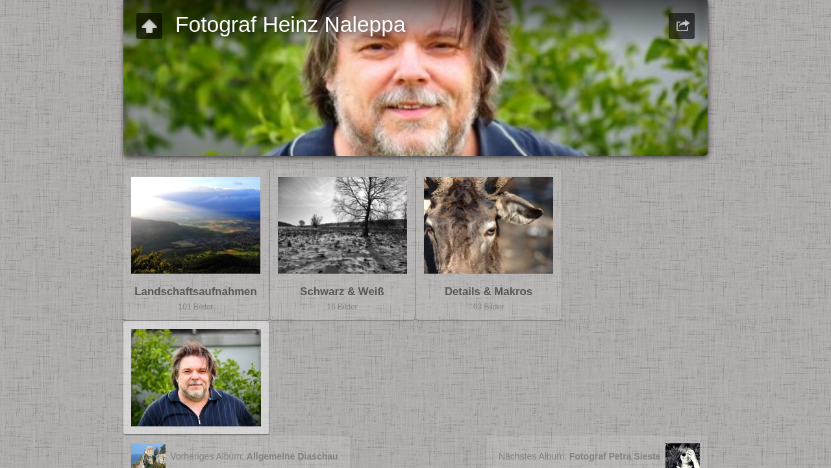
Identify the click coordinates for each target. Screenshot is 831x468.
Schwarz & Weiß (342, 291)
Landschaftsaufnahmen (195, 291)
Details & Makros (488, 291)
